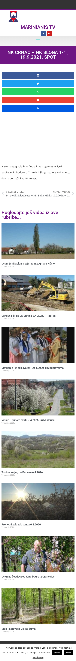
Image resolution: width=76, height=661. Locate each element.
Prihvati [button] (57, 653)
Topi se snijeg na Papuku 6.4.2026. (22, 472)
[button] (38, 41)
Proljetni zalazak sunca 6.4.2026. (21, 524)
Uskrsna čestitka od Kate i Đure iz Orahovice (28, 576)
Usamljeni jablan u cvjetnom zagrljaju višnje (28, 263)
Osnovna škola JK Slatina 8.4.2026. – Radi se (28, 315)
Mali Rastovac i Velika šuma (18, 628)
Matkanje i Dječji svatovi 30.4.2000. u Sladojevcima (32, 367)
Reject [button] (68, 653)
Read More (38, 657)
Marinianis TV (38, 27)
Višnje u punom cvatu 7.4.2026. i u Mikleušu (28, 420)
